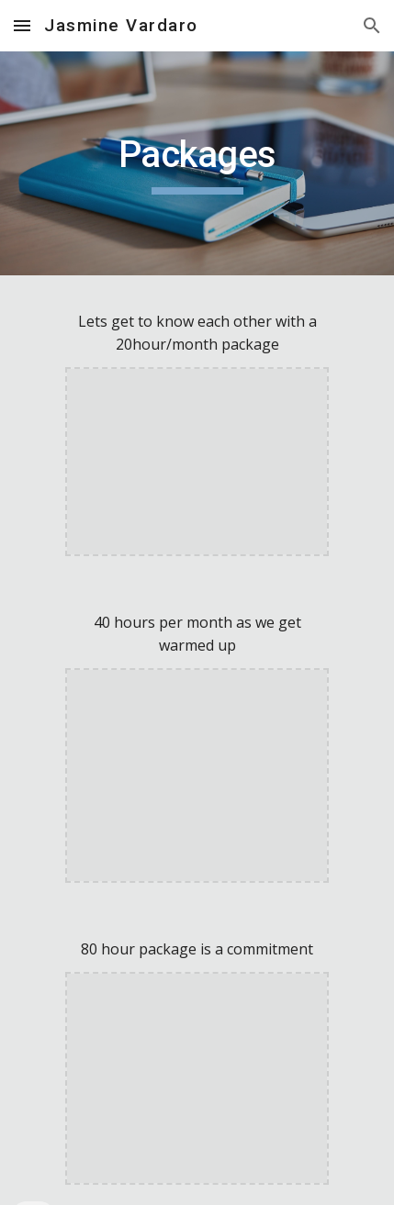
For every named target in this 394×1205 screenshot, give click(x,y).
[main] (197, 163)
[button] (22, 25)
